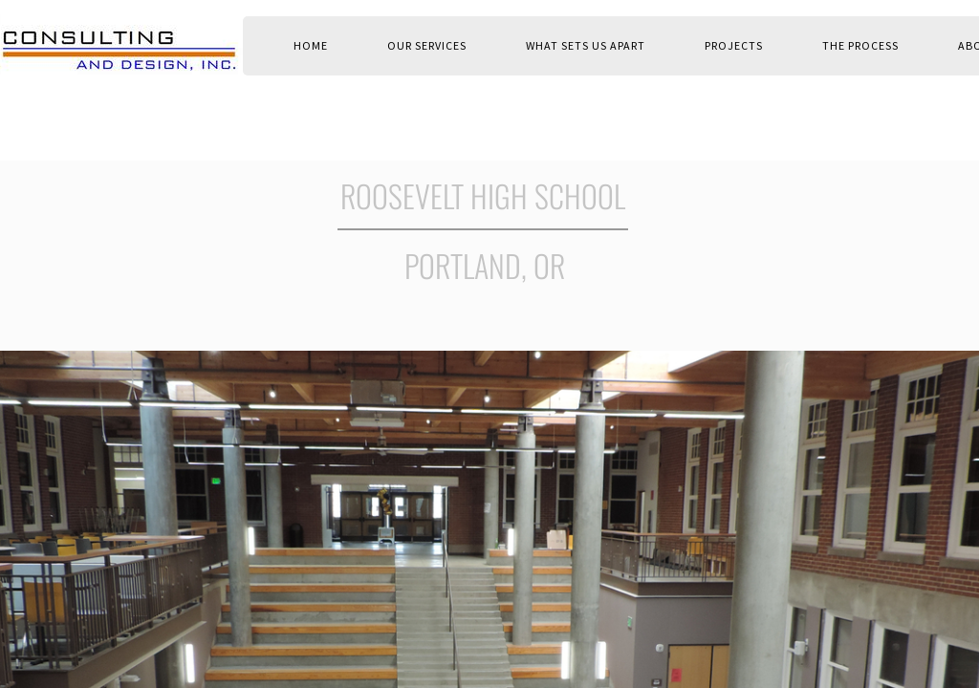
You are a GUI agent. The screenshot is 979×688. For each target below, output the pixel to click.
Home (311, 45)
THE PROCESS (860, 45)
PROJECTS (734, 45)
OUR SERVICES (427, 45)
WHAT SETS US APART (585, 45)
